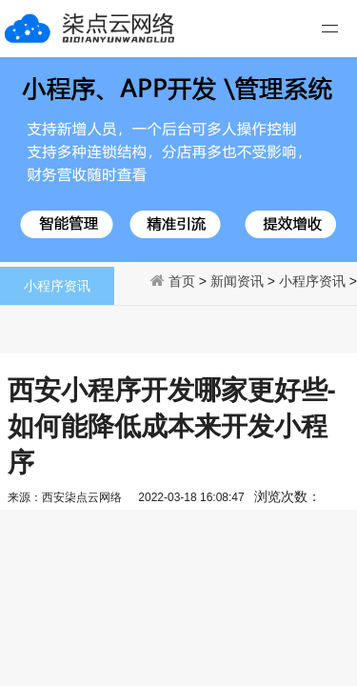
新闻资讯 (237, 281)
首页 (182, 281)
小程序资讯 (312, 281)
